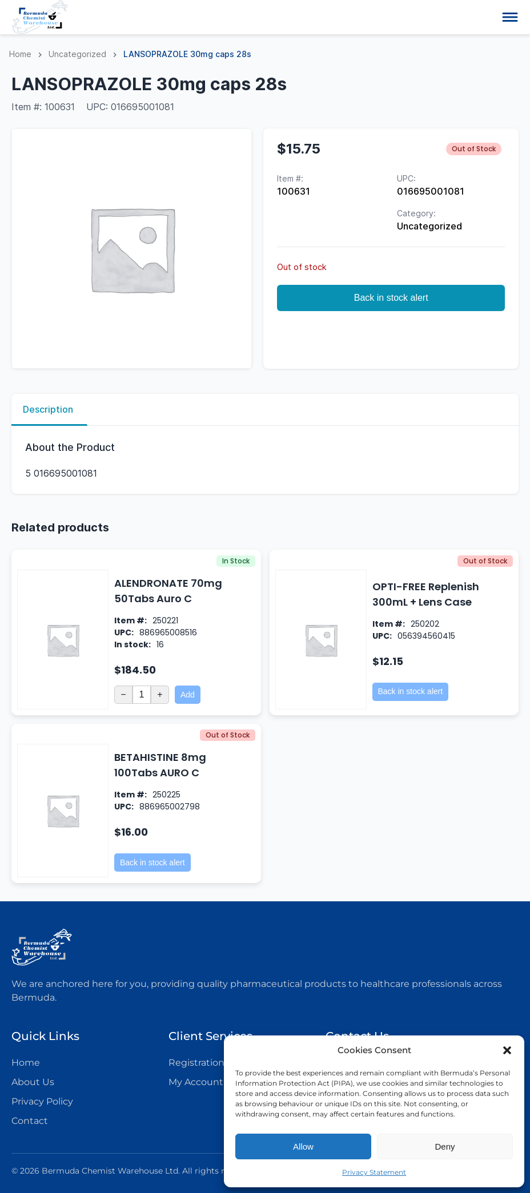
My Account (195, 1082)
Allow (303, 1146)
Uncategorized (77, 54)
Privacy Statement (374, 1172)
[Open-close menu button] (510, 17)
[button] (507, 1050)
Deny (445, 1146)
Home (20, 54)
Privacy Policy (42, 1101)
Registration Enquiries (219, 1062)
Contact (29, 1120)
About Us (32, 1082)
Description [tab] (48, 409)
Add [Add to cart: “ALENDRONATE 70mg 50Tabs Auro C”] (187, 694)
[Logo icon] (40, 17)
